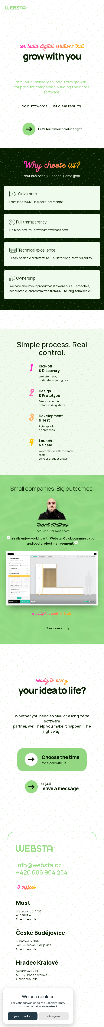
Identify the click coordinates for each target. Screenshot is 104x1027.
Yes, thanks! (22, 1016)
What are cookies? (44, 1006)
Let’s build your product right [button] (60, 129)
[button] (52, 759)
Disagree (53, 1016)
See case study (57, 628)
